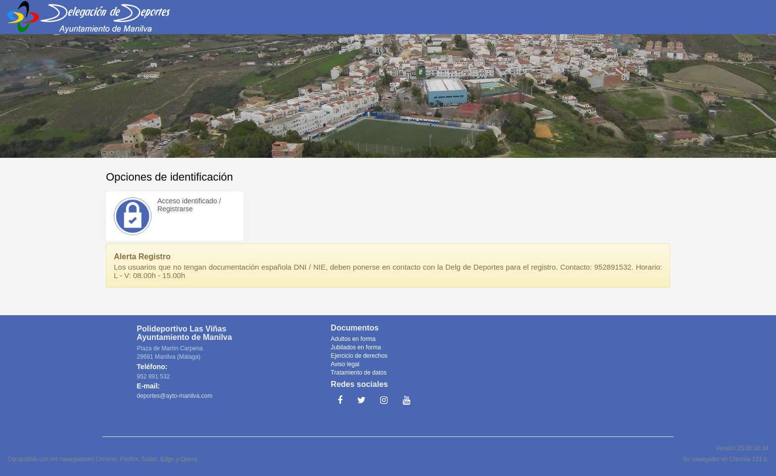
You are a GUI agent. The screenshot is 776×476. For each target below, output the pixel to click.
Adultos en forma (353, 338)
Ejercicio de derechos (359, 355)
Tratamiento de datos (359, 372)
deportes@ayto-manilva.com (174, 395)
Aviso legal (345, 364)
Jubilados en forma (356, 347)
